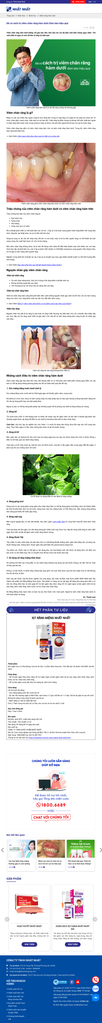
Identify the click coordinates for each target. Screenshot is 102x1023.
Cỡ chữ (86, 28)
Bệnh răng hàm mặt (47, 16)
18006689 (36, 969)
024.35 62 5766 (19, 969)
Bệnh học (32, 16)
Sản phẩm (13, 878)
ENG (90, 2)
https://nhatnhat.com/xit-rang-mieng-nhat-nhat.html (50, 738)
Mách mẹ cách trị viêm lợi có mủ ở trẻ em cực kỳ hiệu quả (50, 862)
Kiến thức (21, 16)
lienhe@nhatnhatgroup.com (25, 971)
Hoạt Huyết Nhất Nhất (29, 926)
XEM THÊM (29, 944)
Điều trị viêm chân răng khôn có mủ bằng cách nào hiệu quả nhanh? (44, 304)
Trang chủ (10, 16)
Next (100, 849)
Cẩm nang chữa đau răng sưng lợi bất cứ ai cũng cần (38, 136)
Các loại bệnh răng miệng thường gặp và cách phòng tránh (19, 863)
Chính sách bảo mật (16, 993)
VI (95, 2)
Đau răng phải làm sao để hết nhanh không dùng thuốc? (39, 265)
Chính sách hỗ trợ (15, 989)
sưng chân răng (59, 522)
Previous (2, 849)
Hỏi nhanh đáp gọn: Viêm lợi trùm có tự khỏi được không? (79, 862)
